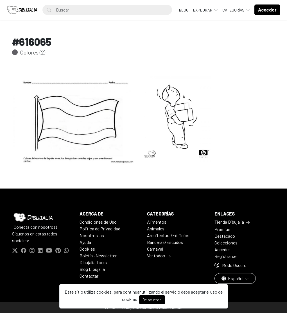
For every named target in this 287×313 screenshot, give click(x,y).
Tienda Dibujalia (229, 221)
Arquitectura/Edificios (168, 235)
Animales (155, 228)
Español (233, 278)
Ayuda (85, 242)
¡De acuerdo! (152, 299)
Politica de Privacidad (100, 228)
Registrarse (225, 256)
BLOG (184, 10)
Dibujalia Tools (93, 262)
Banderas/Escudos (165, 242)
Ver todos (156, 255)
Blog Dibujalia (92, 269)
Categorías (233, 10)
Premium (223, 229)
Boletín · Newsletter (98, 255)
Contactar (89, 275)
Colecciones (226, 242)
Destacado (224, 236)
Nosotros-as (92, 235)
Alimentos (156, 221)
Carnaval (155, 248)
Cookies (87, 248)
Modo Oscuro (230, 265)
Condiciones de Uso (98, 221)
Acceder (222, 249)
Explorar (203, 10)
